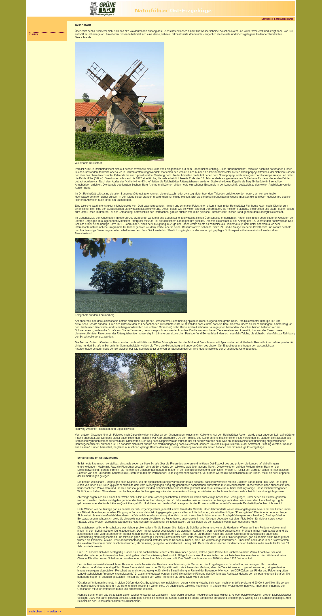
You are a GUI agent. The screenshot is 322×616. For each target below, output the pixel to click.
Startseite (266, 19)
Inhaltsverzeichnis (283, 19)
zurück (33, 34)
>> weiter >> (53, 611)
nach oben (35, 611)
